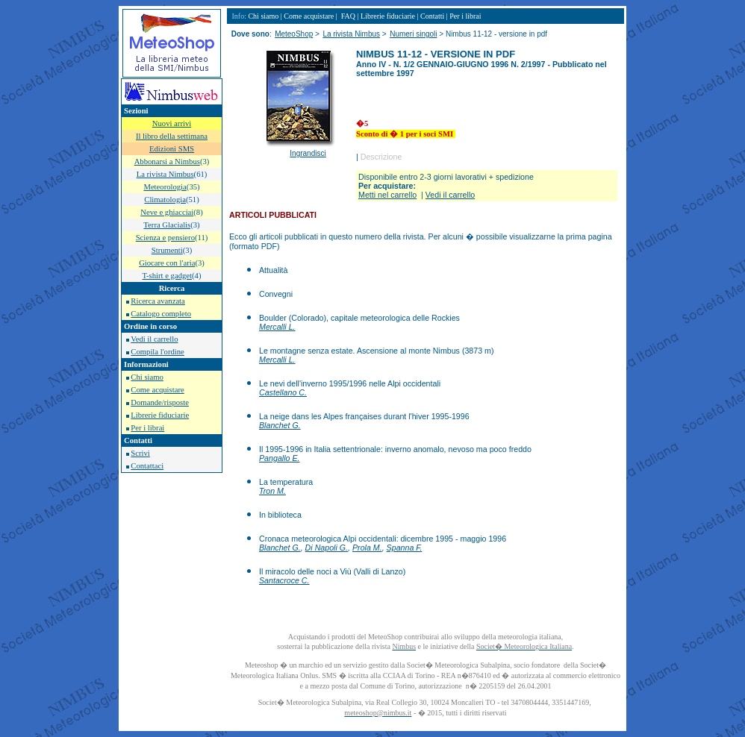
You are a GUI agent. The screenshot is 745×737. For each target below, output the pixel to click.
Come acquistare (157, 390)
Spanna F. (405, 547)
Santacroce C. (284, 580)
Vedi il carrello (154, 339)
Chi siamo (147, 377)
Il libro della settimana (172, 136)
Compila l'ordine (157, 352)
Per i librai (147, 428)
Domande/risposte (160, 402)
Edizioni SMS (171, 149)
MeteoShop (294, 34)
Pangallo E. (279, 458)
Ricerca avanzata (157, 301)
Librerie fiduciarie (160, 415)
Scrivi (140, 453)
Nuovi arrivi (171, 123)
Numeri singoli (413, 34)
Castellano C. (283, 392)
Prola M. (367, 547)
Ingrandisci (307, 153)
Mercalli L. (277, 326)
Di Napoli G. (326, 547)
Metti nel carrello (387, 194)
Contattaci (147, 466)
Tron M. (272, 490)
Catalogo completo (161, 314)
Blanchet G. (280, 425)
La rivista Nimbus (351, 34)
